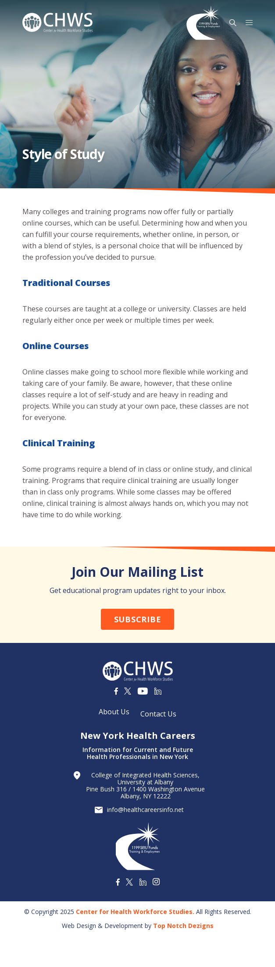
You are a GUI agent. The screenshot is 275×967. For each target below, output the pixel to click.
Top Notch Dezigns (183, 925)
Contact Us (158, 714)
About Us (114, 711)
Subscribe (137, 619)
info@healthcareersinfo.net (145, 809)
